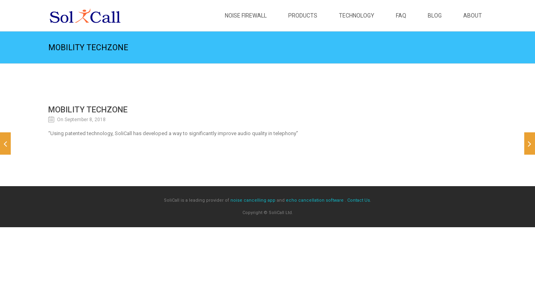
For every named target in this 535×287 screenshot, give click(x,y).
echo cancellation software (315, 200)
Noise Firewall (246, 15)
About (472, 15)
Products (302, 15)
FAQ (401, 15)
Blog (435, 15)
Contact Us (358, 200)
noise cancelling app (252, 200)
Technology (356, 15)
